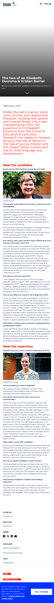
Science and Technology (12, 553)
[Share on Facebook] (4, 536)
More (5, 574)
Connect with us (10, 579)
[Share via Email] (15, 536)
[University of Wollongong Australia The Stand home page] (10, 3)
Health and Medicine (11, 548)
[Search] (41, 4)
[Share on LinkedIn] (12, 536)
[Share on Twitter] (8, 536)
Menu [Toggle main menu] (47, 4)
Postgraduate (8, 563)
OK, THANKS (41, 592)
